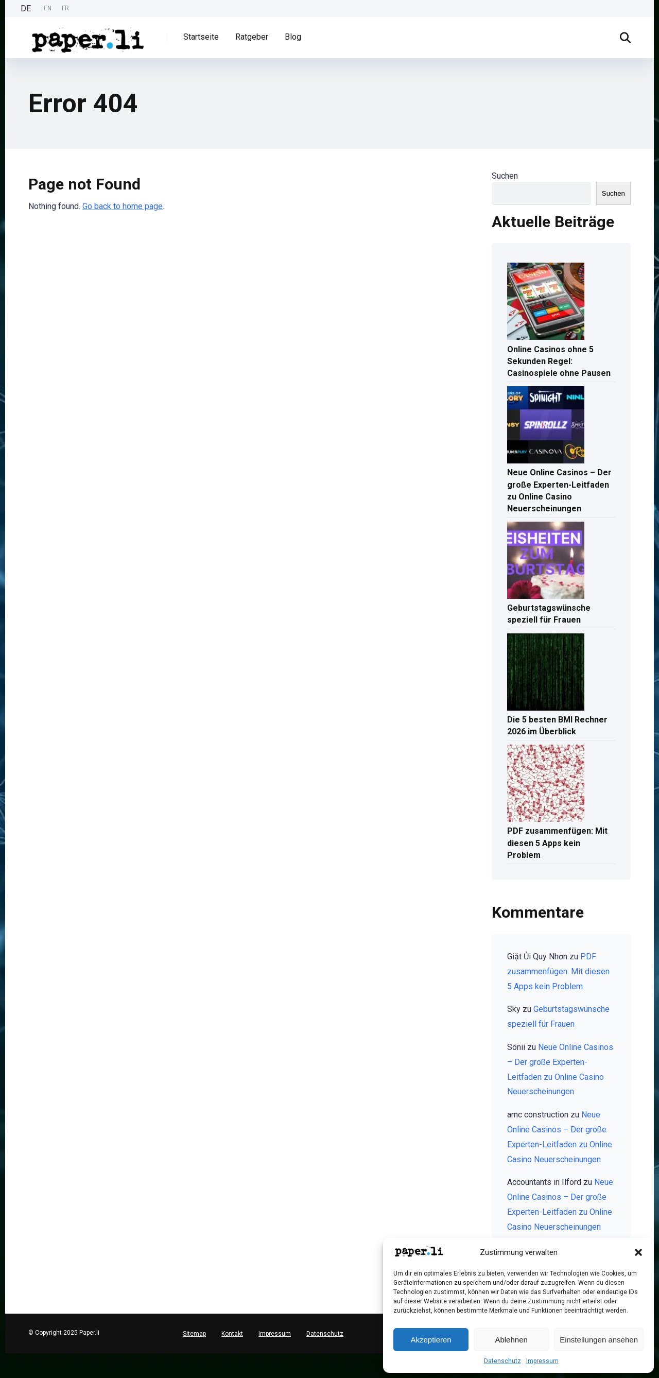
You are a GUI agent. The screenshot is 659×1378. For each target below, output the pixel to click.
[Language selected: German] (47, 8)
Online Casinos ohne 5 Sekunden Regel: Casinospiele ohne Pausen (559, 361)
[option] (48, 8)
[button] (638, 1252)
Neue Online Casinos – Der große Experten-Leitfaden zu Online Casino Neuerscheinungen (559, 490)
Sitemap (194, 1333)
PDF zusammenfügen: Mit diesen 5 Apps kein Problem (557, 842)
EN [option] (47, 8)
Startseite (201, 37)
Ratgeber (251, 37)
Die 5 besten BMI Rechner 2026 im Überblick (557, 725)
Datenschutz (502, 1361)
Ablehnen (511, 1339)
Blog (293, 37)
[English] (5, 1365)
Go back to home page (122, 206)
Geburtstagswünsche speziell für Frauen (549, 614)
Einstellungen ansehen (599, 1339)
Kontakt (232, 1333)
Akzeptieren (430, 1339)
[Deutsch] (5, 1357)
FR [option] (65, 8)
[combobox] (5, 1357)
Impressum (542, 1361)
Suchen (505, 176)
